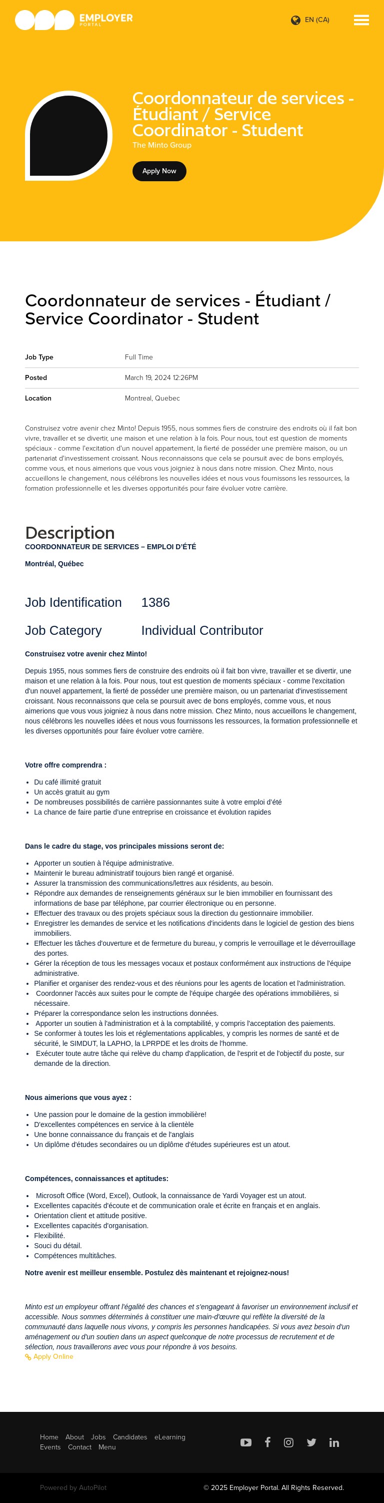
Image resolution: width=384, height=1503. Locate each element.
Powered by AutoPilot (73, 1487)
